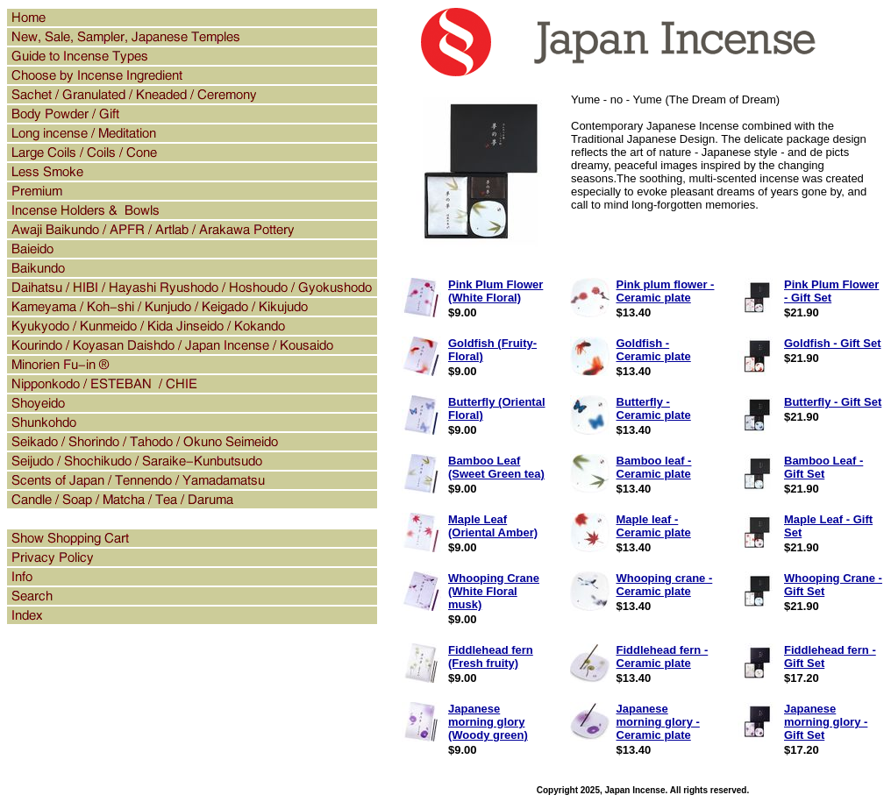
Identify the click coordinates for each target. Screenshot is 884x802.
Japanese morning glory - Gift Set (825, 722)
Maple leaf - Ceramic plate (654, 526)
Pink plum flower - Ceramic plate (666, 291)
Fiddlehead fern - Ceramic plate (663, 656)
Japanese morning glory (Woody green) (488, 722)
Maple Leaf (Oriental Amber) (493, 526)
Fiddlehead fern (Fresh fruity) (490, 656)
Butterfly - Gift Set (832, 401)
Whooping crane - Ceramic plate (665, 584)
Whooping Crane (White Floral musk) (493, 591)
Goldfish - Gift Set (832, 343)
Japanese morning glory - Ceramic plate (658, 722)
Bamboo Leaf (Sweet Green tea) (496, 467)
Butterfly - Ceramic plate (654, 408)
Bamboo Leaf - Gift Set (823, 467)
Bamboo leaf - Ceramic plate (654, 467)
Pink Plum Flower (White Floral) (495, 291)
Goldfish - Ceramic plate (654, 350)
